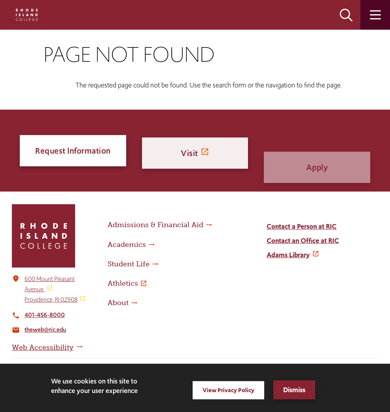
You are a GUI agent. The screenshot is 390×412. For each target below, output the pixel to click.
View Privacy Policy (228, 390)
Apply (317, 182)
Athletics (123, 283)
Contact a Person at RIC (302, 226)
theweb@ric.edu (45, 329)
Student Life (129, 264)
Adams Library (288, 255)
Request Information (73, 152)
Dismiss (294, 390)
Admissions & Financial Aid (155, 224)
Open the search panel (346, 15)
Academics (127, 244)
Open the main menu (375, 15)
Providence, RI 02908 (51, 299)
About (118, 302)
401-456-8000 (45, 315)
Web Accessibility (43, 347)
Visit (189, 160)
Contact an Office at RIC (303, 240)
